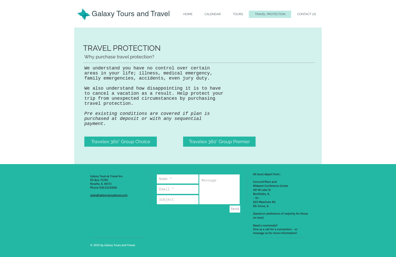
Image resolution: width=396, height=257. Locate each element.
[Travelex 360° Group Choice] (120, 142)
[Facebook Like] (278, 244)
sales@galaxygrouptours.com (109, 195)
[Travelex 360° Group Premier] (219, 142)
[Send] (235, 209)
